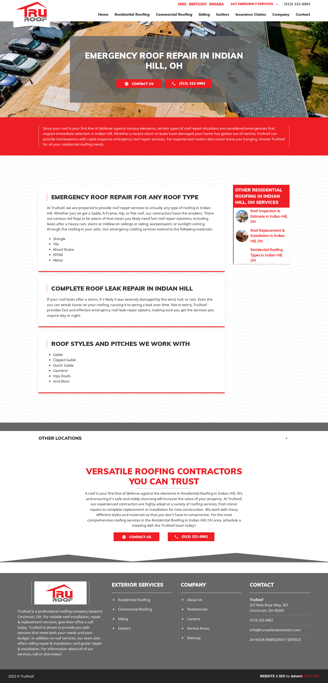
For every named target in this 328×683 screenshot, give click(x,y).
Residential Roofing (132, 14)
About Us (194, 599)
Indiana (216, 4)
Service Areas (198, 628)
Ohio (182, 4)
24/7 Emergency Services (255, 4)
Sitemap (194, 637)
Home (103, 14)
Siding (204, 14)
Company (281, 14)
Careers (193, 618)
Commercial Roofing (174, 14)
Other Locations (60, 438)
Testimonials (197, 609)
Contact (303, 14)
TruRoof (256, 599)
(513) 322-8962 (297, 4)
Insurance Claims (251, 14)
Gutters (222, 14)
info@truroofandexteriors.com (275, 629)
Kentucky (198, 4)
